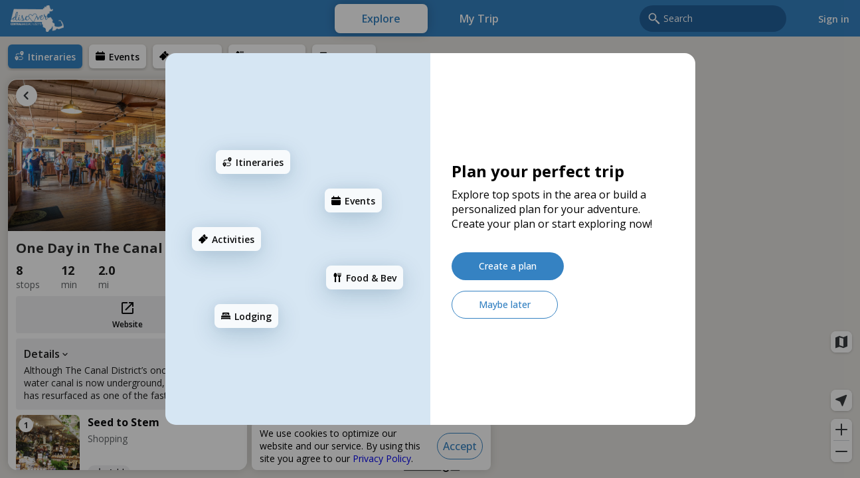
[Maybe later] (505, 305)
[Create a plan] (508, 266)
